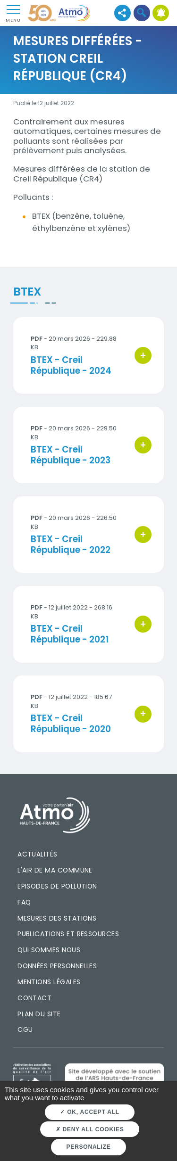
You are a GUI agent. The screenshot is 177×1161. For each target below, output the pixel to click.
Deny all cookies (90, 1129)
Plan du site (39, 1014)
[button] (142, 13)
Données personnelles (57, 966)
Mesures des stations (56, 918)
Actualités (37, 854)
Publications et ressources (68, 934)
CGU (25, 1029)
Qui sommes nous (48, 950)
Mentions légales (48, 982)
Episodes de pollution (57, 886)
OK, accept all (89, 1112)
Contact (34, 998)
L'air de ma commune (55, 870)
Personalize (89, 1147)
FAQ (24, 902)
